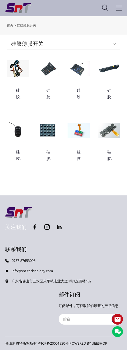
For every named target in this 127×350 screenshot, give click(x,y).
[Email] (90, 319)
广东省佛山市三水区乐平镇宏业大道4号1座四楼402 (51, 281)
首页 (10, 25)
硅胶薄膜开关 (26, 25)
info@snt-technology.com (32, 270)
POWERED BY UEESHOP (88, 343)
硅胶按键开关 (79, 94)
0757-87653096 (23, 260)
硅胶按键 (48, 94)
